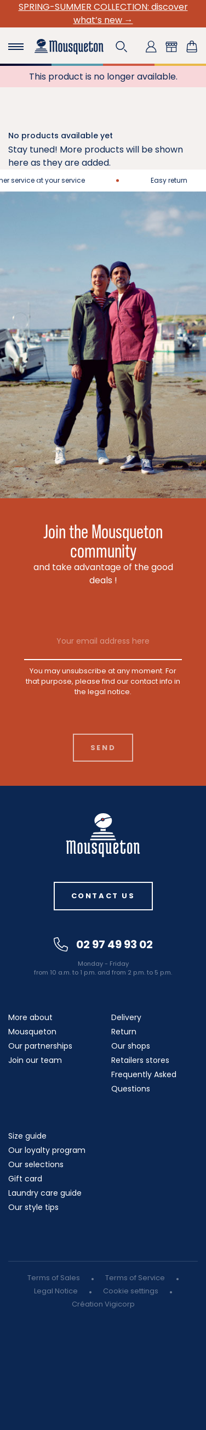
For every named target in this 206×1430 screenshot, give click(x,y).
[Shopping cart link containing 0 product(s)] (192, 47)
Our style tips (33, 1207)
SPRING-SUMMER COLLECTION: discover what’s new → (103, 13)
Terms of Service (135, 1278)
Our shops (130, 1045)
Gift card (25, 1178)
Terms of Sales (53, 1278)
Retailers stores (140, 1060)
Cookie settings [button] (130, 1291)
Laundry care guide (45, 1192)
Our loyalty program (46, 1150)
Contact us (103, 896)
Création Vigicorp (103, 1304)
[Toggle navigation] (16, 46)
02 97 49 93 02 (103, 944)
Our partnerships (40, 1045)
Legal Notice (56, 1291)
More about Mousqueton (32, 1024)
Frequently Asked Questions (143, 1081)
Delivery (126, 1017)
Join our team (35, 1060)
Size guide (27, 1135)
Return (123, 1031)
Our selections (36, 1164)
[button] (122, 47)
